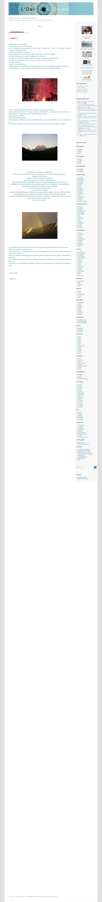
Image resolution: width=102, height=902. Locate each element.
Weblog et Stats (81, 458)
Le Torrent (80, 227)
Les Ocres (79, 375)
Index (78, 459)
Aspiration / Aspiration (82, 86)
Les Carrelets (80, 212)
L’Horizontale (80, 393)
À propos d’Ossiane (86, 36)
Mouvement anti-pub (82, 456)
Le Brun (79, 339)
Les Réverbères (81, 238)
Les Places (79, 237)
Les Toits (79, 241)
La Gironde (80, 260)
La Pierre (79, 377)
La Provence (80, 275)
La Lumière (80, 328)
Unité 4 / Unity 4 (81, 87)
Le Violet (79, 353)
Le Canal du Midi (81, 211)
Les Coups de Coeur (82, 319)
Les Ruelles (80, 240)
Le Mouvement (81, 394)
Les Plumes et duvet (82, 366)
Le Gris (79, 341)
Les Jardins (80, 192)
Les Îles (79, 263)
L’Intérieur (79, 431)
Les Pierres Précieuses (82, 378)
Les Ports (79, 224)
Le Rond (79, 399)
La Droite (79, 388)
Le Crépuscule (80, 294)
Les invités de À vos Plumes (83, 449)
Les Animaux (80, 168)
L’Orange (79, 347)
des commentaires (82, 478)
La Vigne (79, 199)
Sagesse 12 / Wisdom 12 (82, 89)
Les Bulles (79, 209)
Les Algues (80, 206)
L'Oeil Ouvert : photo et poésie (23, 18)
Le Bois (79, 358)
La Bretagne (80, 251)
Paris (78, 274)
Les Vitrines (80, 244)
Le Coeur (79, 385)
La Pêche (79, 221)
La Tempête (80, 313)
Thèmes (86, 70)
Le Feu (79, 361)
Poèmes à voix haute (82, 322)
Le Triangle (80, 405)
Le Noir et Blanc (81, 345)
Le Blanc (79, 336)
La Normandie (80, 271)
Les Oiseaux (80, 171)
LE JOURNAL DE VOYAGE (87, 62)
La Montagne (80, 196)
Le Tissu (79, 367)
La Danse (79, 412)
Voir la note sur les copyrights (50, 896)
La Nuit (79, 297)
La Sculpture (80, 419)
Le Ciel (79, 292)
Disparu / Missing (85, 128)
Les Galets (79, 374)
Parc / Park (83, 114)
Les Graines (80, 189)
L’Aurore (79, 291)
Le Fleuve (79, 217)
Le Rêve (79, 163)
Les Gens (79, 152)
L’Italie (79, 265)
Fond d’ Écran (80, 442)
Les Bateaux (80, 208)
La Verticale (80, 406)
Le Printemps (80, 281)
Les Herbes (80, 190)
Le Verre (79, 369)
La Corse (79, 259)
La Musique (80, 415)
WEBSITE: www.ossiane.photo (87, 45)
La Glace (79, 304)
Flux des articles (82, 477)
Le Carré (79, 384)
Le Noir (79, 344)
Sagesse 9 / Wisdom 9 (82, 90)
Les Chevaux (80, 170)
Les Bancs (79, 233)
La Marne (79, 269)
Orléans (79, 272)
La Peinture (80, 418)
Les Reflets (80, 331)
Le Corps (79, 149)
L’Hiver (79, 285)
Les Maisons (80, 234)
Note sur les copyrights (87, 79)
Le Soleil (79, 311)
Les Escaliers (80, 428)
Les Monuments (81, 432)
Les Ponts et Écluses (82, 434)
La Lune (79, 295)
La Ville (79, 246)
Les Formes (80, 391)
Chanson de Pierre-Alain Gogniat (85, 453)
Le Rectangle (80, 397)
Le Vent (79, 314)
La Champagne (81, 257)
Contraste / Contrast (86, 107)
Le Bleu (79, 338)
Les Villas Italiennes (82, 201)
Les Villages (80, 243)
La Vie (78, 153)
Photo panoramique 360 (83, 444)
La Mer (79, 195)
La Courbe (79, 387)
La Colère (79, 162)
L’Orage (79, 308)
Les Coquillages (81, 214)
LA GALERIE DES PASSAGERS (87, 67)
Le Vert (79, 351)
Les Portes (79, 435)
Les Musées (80, 416)
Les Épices (80, 181)
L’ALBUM (87, 55)
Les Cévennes (80, 256)
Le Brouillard (80, 302)
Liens (87, 72)
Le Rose (79, 348)
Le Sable (79, 226)
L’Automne (80, 284)
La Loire (79, 268)
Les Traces (80, 403)
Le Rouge (79, 350)
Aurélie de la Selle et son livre (84, 452)
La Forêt (79, 186)
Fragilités (79, 150)
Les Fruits (79, 187)
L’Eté (78, 282)
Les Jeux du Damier (82, 321)
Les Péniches (80, 223)
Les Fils (79, 390)
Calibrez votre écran (87, 73)
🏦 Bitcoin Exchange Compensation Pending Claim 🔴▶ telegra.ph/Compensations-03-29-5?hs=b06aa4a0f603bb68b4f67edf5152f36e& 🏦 (87, 104)
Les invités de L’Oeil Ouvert (83, 450)
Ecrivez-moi (87, 38)
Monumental (85, 122)
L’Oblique (79, 396)
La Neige (79, 305)
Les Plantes (80, 198)
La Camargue (80, 254)
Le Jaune (79, 342)
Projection (84, 135)
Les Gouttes (80, 218)
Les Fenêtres (80, 429)
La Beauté (79, 160)
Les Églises (80, 426)
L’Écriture (79, 413)
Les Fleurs (79, 184)
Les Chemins (80, 180)
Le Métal (79, 364)
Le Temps (79, 402)
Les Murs (79, 235)
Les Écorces (80, 360)
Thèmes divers (81, 455)
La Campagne (80, 178)
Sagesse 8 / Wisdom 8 (82, 92)
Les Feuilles (80, 183)
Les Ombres (80, 329)
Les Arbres (80, 177)
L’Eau (78, 215)
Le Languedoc (80, 266)
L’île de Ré (79, 262)
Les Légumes (80, 193)
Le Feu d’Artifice (81, 363)
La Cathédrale (80, 425)
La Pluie (79, 310)
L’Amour (79, 159)
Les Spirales (80, 400)
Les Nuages (80, 307)
